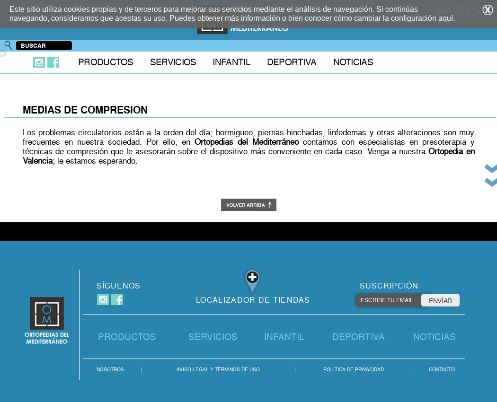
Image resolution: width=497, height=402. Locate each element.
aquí (445, 18)
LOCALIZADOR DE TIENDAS (253, 300)
